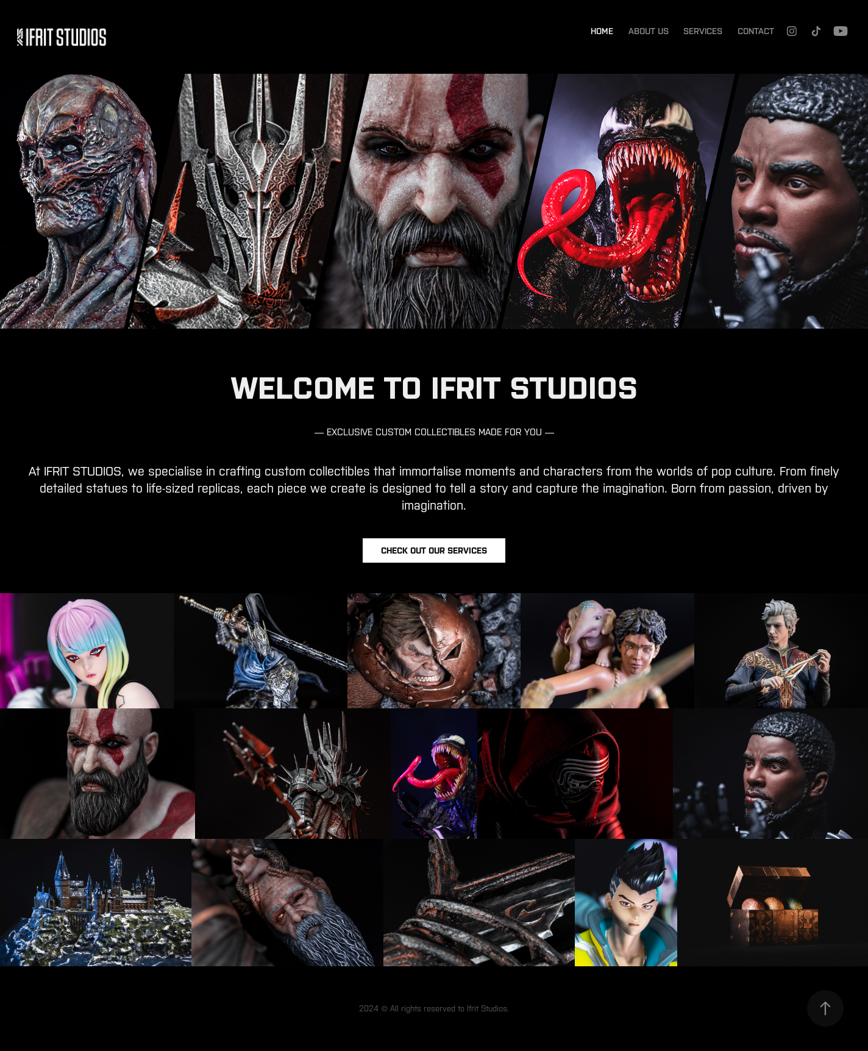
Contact (756, 31)
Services (702, 31)
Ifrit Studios (487, 1008)
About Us (648, 31)
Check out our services (434, 550)
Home (602, 31)
